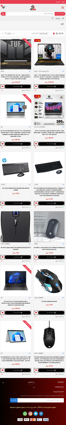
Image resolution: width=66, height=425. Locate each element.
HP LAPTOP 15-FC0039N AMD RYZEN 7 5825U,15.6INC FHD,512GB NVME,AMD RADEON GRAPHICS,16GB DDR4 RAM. (16, 303)
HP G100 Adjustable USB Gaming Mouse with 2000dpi (16, 248)
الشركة (58, 18)
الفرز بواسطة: (43, 33)
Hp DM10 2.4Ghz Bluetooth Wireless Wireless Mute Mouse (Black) (49, 248)
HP (63, 71)
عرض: (9, 33)
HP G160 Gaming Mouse (49, 301)
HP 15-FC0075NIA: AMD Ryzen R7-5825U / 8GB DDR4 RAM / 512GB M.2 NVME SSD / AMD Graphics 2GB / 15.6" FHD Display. (49, 132)
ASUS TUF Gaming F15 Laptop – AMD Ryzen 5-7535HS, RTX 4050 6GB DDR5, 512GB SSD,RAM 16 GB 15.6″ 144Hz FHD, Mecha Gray (15, 77)
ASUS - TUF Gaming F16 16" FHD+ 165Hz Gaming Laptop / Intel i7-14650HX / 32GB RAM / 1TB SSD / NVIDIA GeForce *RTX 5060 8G (49, 77)
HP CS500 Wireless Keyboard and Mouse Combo (15, 189)
